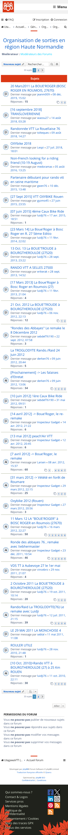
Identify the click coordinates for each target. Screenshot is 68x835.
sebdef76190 (45, 336)
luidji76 (42, 215)
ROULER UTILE (21, 645)
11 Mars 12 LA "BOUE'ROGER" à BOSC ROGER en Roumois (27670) (36, 520)
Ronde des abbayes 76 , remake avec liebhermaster (35, 544)
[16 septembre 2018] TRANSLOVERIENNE (26, 111)
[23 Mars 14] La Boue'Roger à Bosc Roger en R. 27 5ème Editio (37, 231)
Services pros (14, 801)
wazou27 (43, 118)
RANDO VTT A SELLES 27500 (32, 267)
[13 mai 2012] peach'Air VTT (32, 436)
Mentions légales (16, 806)
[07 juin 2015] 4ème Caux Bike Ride (37, 211)
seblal (40, 634)
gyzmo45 (43, 200)
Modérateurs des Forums (36, 54)
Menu (62, 7)
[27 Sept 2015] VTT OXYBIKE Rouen (37, 196)
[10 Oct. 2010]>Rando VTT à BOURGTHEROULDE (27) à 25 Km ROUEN (35, 667)
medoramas (44, 166)
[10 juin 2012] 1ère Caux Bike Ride (36, 396)
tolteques (43, 132)
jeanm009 (43, 94)
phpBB (25, 769)
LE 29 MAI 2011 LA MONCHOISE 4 (36, 630)
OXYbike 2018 (21, 143)
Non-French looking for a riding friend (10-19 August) (34, 160)
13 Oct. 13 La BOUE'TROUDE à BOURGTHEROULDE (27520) (33, 250)
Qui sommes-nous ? (18, 792)
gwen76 (42, 185)
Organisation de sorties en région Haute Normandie (34, 43)
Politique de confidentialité (15, 812)
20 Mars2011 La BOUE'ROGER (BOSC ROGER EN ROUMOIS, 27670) (38, 88)
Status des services (18, 827)
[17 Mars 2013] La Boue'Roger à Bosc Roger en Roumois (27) (35, 284)
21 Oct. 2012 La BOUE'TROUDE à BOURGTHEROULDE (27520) (35, 306)
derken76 (43, 358)
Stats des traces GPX (19, 823)
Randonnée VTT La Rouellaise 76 (35, 128)
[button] (42, 70)
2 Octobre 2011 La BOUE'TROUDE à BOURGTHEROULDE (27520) (37, 585)
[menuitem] (9, 20)
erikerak (42, 271)
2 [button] (38, 70)
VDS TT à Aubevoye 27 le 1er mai (35, 565)
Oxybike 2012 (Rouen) (27, 501)
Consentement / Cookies (22, 818)
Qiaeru (48, 772)
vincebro (42, 569)
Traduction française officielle (30, 772)
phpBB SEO (40, 777)
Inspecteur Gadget (48, 422)
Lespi (40, 147)
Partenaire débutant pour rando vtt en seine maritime (37, 179)
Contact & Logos (16, 797)
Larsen (41, 462)
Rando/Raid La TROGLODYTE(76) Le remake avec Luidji (37, 609)
